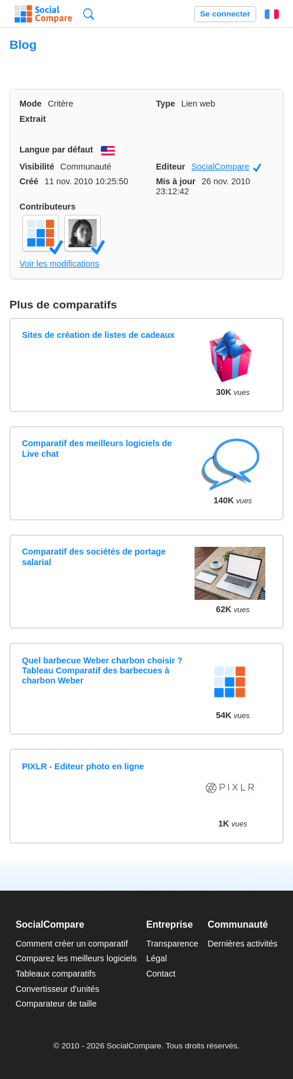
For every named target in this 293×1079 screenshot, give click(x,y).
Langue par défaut (56, 149)
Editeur (171, 166)
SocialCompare (226, 167)
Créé (28, 181)
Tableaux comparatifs (55, 973)
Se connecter (225, 13)
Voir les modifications (59, 263)
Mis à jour (176, 181)
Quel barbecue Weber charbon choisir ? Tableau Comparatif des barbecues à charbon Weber (102, 671)
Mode (30, 103)
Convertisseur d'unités (57, 989)
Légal (156, 958)
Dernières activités (242, 943)
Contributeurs (47, 206)
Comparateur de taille (56, 1003)
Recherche (88, 13)
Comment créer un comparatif (71, 943)
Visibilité (36, 166)
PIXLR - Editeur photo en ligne (83, 766)
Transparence (172, 943)
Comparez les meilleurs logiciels (76, 958)
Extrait (32, 119)
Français (272, 14)
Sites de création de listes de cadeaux (98, 335)
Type (166, 103)
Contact (161, 973)
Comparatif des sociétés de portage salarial (94, 556)
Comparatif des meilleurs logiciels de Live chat (97, 448)
